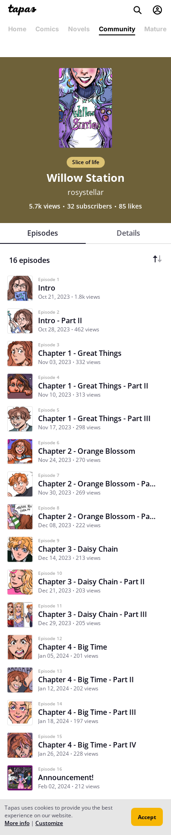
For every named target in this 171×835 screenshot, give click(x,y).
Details (128, 233)
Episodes (42, 233)
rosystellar (86, 192)
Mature (155, 29)
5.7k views (44, 206)
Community (117, 29)
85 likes (130, 206)
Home (17, 29)
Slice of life (85, 162)
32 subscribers (89, 206)
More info (17, 823)
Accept (147, 817)
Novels (79, 29)
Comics (47, 29)
